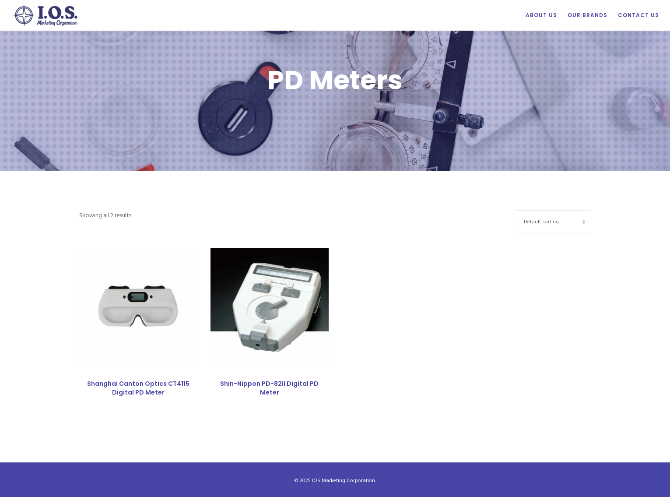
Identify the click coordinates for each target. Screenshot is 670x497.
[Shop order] (553, 220)
